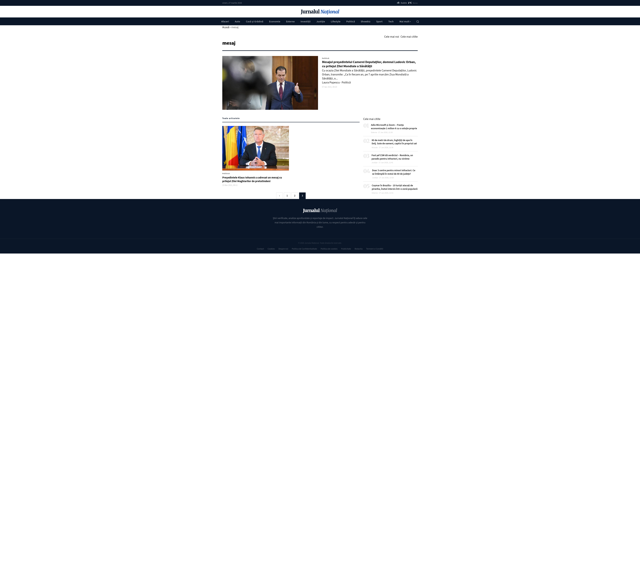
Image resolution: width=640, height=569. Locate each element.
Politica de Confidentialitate (304, 248)
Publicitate (346, 248)
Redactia (359, 248)
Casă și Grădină (254, 21)
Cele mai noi (391, 37)
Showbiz (365, 21)
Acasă (225, 27)
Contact (260, 248)
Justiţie (320, 21)
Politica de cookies (329, 248)
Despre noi (283, 248)
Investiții (306, 21)
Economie (274, 21)
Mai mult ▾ (405, 21)
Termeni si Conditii (374, 248)
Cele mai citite (409, 37)
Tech (391, 21)
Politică (350, 21)
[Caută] (418, 21)
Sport (379, 21)
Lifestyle (335, 21)
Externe (290, 21)
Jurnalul (320, 11)
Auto (237, 21)
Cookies (271, 248)
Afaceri (225, 21)
